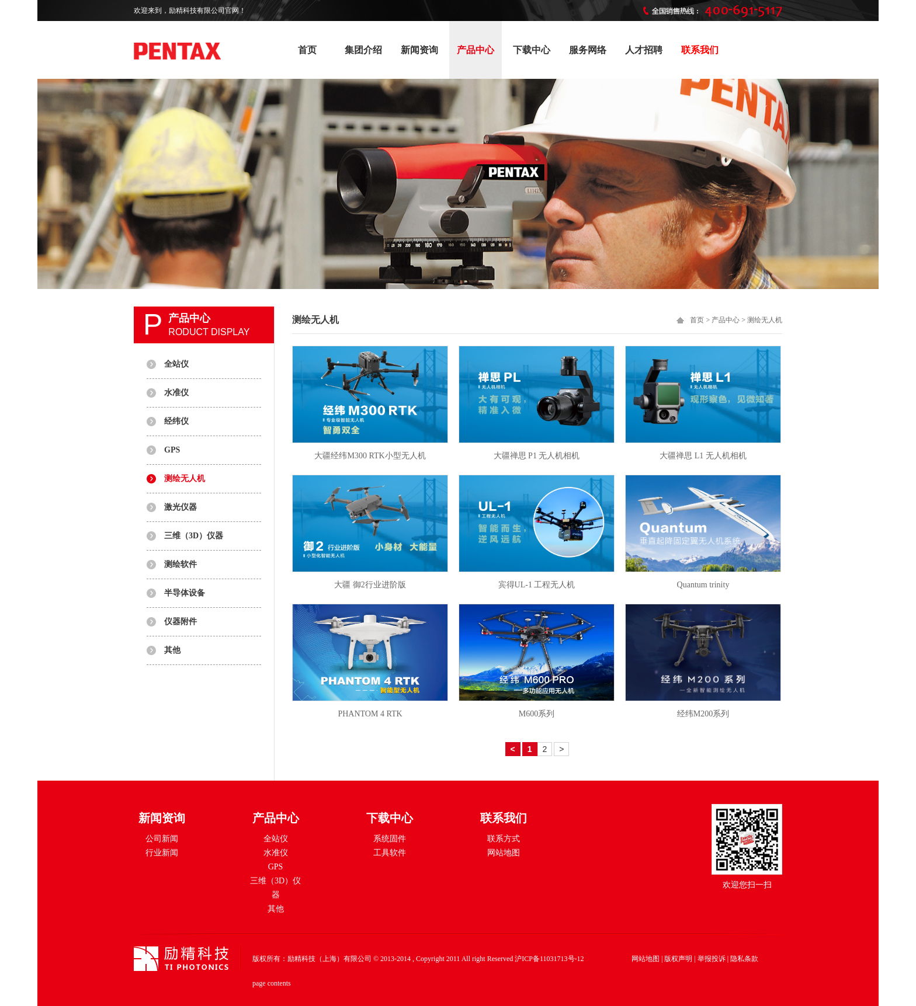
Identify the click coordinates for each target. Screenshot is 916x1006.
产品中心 (475, 50)
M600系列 (536, 713)
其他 (172, 650)
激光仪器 (180, 507)
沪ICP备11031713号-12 (549, 959)
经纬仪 (176, 421)
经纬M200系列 (703, 713)
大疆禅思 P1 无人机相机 (537, 455)
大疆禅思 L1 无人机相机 (703, 455)
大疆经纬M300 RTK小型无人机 (369, 455)
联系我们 (700, 50)
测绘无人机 (184, 478)
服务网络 (587, 50)
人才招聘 (643, 50)
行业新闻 (161, 852)
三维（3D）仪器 (193, 535)
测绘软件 (180, 564)
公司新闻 (161, 838)
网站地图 (503, 852)
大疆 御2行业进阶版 (370, 584)
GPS (172, 449)
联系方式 (503, 838)
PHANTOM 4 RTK (370, 713)
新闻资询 (419, 50)
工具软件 (389, 852)
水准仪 (176, 392)
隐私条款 (744, 959)
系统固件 (389, 838)
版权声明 (678, 959)
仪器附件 (180, 621)
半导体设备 (184, 593)
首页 (307, 50)
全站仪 (176, 364)
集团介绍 (363, 50)
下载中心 (531, 50)
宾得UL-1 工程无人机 (536, 584)
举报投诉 (712, 959)
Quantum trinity (703, 584)
